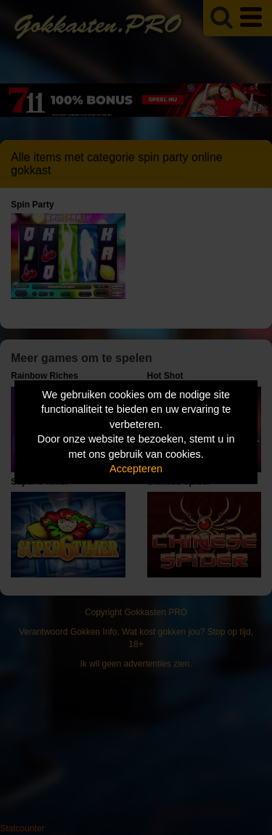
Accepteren (136, 469)
